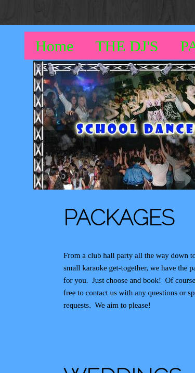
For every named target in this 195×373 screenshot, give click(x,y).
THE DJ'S (126, 45)
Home (54, 45)
